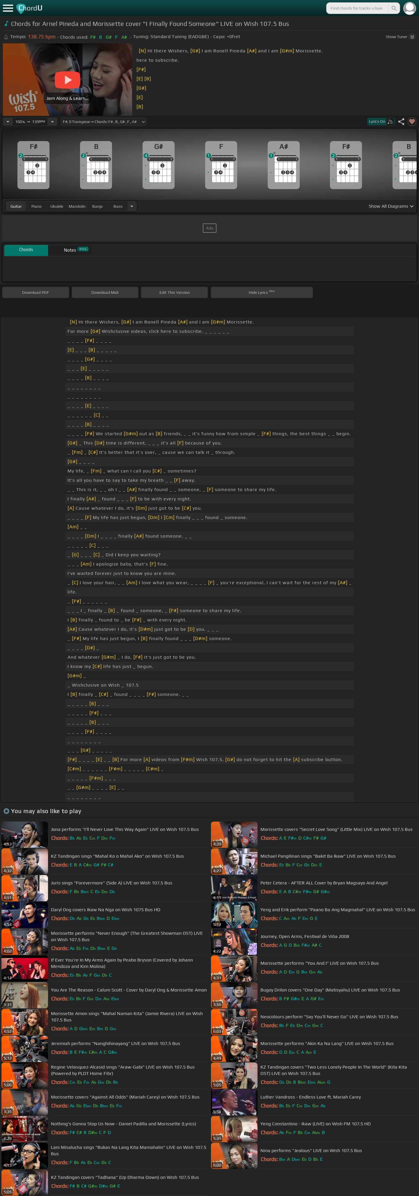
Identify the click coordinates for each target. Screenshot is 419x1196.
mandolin (77, 206)
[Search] (393, 8)
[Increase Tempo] (52, 122)
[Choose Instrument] (131, 206)
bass (117, 206)
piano (36, 206)
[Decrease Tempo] (8, 122)
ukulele (56, 206)
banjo (97, 206)
